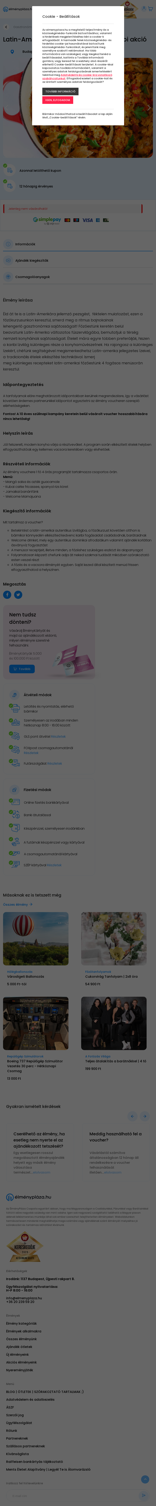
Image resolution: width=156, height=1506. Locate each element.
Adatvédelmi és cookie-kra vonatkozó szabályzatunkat (77, 76)
